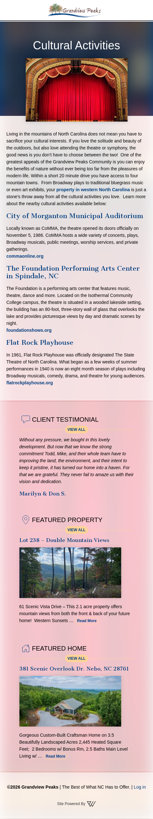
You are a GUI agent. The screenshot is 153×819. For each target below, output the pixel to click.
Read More (86, 621)
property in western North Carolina (93, 189)
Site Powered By (76, 804)
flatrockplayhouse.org (29, 382)
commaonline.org (25, 256)
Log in (140, 787)
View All (76, 429)
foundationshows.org (29, 330)
